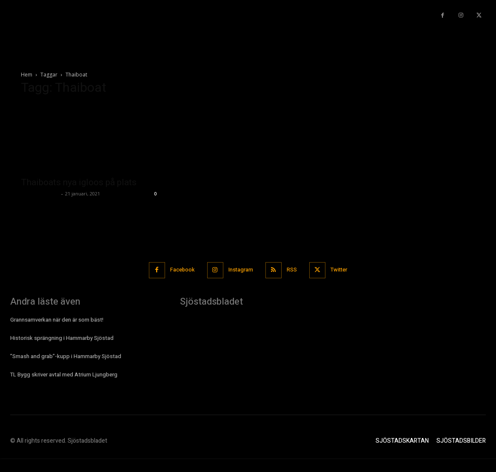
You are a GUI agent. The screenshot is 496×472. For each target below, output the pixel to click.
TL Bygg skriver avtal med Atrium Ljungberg (63, 374)
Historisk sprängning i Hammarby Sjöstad (62, 338)
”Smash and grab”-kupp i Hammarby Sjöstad (65, 356)
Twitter (341, 270)
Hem (26, 74)
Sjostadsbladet (40, 193)
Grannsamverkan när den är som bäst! (56, 319)
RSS (293, 270)
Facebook (181, 270)
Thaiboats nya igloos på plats (79, 182)
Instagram (240, 270)
